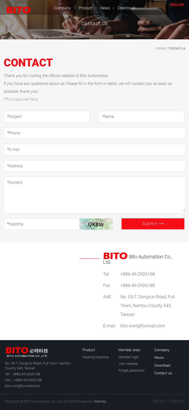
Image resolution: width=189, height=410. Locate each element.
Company (62, 8)
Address (15, 166)
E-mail (13, 149)
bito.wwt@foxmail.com (22, 386)
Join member (128, 364)
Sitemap (100, 401)
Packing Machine (95, 357)
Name (108, 116)
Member (164, 8)
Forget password (131, 370)
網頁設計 (160, 401)
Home (160, 48)
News (105, 8)
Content (14, 182)
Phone (13, 133)
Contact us (156, 8)
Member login (128, 357)
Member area (129, 350)
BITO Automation (16, 7)
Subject (14, 116)
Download (126, 8)
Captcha (15, 224)
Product (85, 8)
